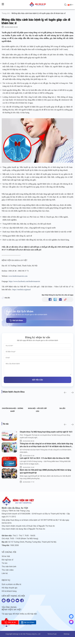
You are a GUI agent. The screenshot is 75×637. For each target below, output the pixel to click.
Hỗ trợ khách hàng (9, 591)
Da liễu (62, 408)
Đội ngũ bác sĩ (7, 560)
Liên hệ (5, 573)
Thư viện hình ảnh (9, 566)
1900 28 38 (10, 622)
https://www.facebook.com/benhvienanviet (24, 281)
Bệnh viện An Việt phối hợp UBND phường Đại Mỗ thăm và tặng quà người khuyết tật (45, 471)
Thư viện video (8, 570)
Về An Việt (6, 556)
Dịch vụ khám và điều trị (11, 584)
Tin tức (4, 563)
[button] (65, 392)
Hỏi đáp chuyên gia (9, 588)
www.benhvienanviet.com (18, 276)
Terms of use (52, 634)
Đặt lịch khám (16, 320)
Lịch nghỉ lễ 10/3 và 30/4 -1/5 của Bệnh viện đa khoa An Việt (44, 458)
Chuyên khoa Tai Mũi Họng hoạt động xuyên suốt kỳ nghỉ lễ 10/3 (46, 432)
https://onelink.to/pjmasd (21, 289)
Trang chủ (6, 13)
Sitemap (66, 634)
